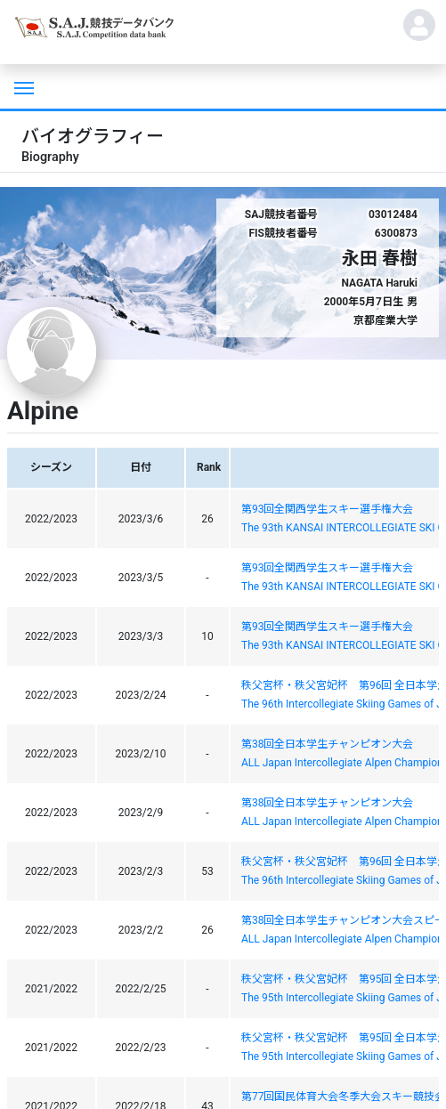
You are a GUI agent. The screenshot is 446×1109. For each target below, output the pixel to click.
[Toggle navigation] (22, 86)
